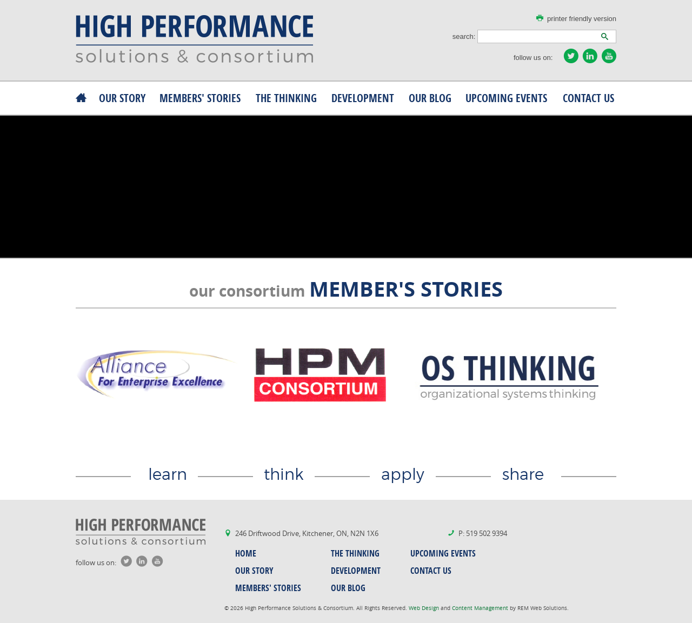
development (362, 98)
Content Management (481, 608)
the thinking (286, 98)
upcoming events (506, 98)
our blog (430, 98)
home (245, 553)
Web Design (425, 608)
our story (122, 98)
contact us (588, 98)
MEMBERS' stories (200, 98)
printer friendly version (581, 19)
